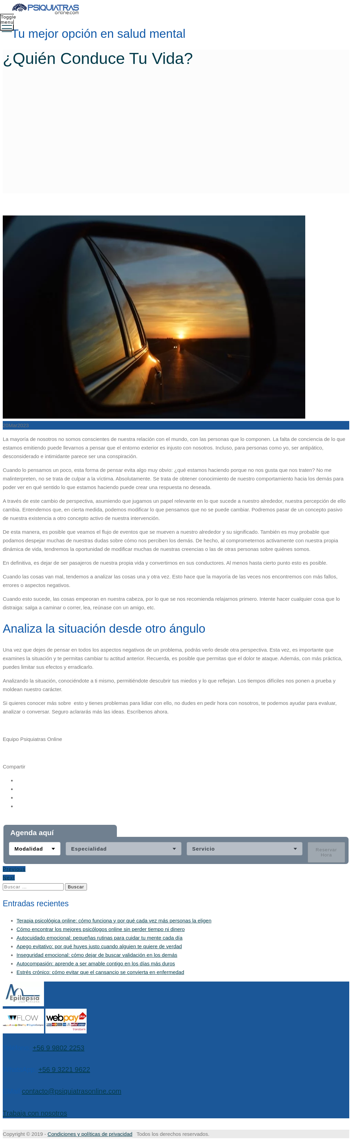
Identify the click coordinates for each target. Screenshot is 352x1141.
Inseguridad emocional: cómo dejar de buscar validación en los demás (96, 955)
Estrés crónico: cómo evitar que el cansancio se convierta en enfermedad (100, 972)
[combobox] (34, 849)
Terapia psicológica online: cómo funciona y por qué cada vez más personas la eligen (113, 920)
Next (9, 878)
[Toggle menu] (7, 22)
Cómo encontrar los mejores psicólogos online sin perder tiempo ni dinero (100, 929)
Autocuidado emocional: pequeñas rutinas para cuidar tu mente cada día (99, 938)
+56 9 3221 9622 (64, 1069)
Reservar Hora (326, 853)
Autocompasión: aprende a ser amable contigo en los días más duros (95, 963)
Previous (14, 869)
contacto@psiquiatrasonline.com (71, 1091)
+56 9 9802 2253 (59, 1048)
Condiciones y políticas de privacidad (89, 1134)
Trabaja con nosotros (35, 1113)
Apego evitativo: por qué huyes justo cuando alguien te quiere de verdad (99, 946)
